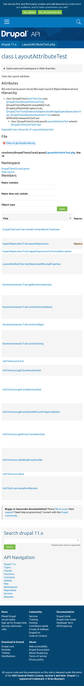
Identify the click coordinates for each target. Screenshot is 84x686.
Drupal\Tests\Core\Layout (15, 168)
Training (33, 619)
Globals (8, 580)
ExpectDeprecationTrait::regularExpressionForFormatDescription (37, 251)
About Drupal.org (38, 653)
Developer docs (65, 622)
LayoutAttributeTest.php (38, 44)
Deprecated (10, 590)
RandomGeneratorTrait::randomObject (23, 324)
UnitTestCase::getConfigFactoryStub (22, 389)
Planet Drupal (8, 616)
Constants (9, 577)
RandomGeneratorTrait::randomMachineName (27, 307)
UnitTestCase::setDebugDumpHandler (23, 460)
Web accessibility (38, 646)
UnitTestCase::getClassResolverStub (22, 370)
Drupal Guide (63, 616)
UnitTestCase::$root (13, 361)
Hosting (33, 622)
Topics (7, 567)
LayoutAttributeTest (57, 121)
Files (6, 583)
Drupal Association (39, 649)
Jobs (4, 629)
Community (35, 612)
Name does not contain (14, 193)
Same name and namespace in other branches (30, 68)
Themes (5, 653)
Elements (9, 597)
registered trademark (31, 678)
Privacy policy (36, 659)
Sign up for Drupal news (14, 622)
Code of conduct (38, 635)
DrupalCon (34, 632)
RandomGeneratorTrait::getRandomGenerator (27, 284)
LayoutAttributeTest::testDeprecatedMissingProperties (32, 264)
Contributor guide (38, 626)
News (4, 612)
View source (7, 172)
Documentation (65, 612)
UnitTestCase (35, 98)
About (32, 642)
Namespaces (10, 587)
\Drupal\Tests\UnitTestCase (26, 124)
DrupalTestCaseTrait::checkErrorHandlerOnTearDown (31, 229)
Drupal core (7, 646)
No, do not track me (50, 12)
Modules (6, 649)
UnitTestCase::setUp (13, 474)
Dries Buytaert (56, 678)
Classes (8, 570)
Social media (8, 619)
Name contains (9, 182)
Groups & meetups (39, 629)
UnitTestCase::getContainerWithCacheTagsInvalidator (31, 412)
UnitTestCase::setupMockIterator (20, 488)
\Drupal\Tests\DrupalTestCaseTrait (25, 102)
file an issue (61, 509)
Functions (9, 574)
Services (8, 593)
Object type (8, 204)
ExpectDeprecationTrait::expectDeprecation (26, 243)
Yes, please (29, 12)
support (9, 512)
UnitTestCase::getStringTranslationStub (24, 434)
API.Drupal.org (64, 626)
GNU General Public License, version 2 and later (39, 675)
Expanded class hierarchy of (27, 129)
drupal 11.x (8, 44)
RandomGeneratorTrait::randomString (23, 343)
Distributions (8, 656)
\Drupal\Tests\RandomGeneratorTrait (30, 115)
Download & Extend (12, 642)
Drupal (71, 675)
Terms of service (38, 656)
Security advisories (11, 626)
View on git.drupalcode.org (20, 143)
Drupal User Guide (66, 619)
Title (37, 218)
